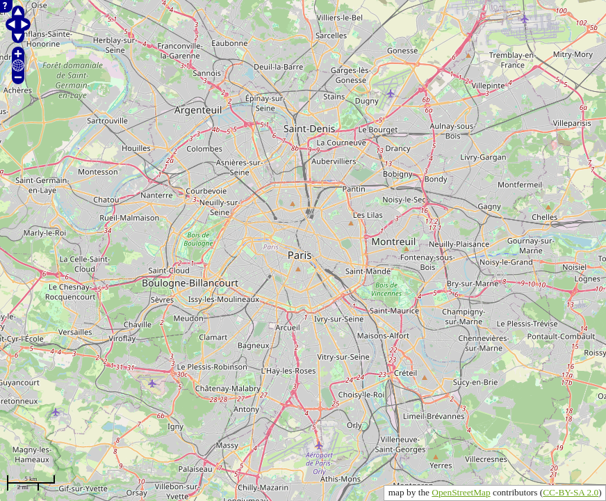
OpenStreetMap (461, 492)
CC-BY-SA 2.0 (570, 492)
